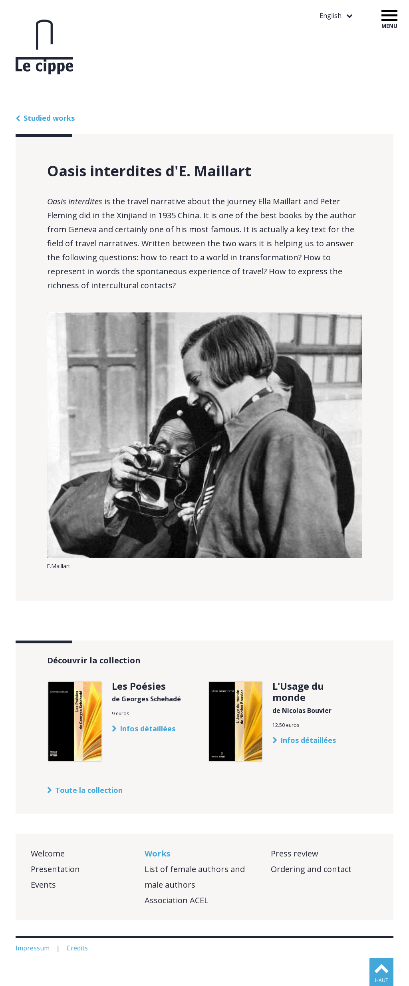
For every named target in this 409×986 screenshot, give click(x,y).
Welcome (48, 853)
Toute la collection (89, 790)
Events (43, 884)
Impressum (33, 948)
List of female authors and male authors (195, 877)
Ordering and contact (311, 869)
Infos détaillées (147, 728)
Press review (294, 853)
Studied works (49, 118)
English (331, 16)
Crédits (78, 948)
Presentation (55, 869)
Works (158, 853)
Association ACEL (176, 900)
